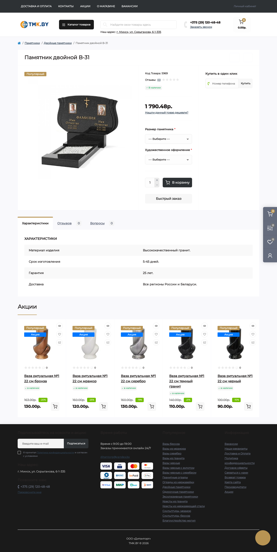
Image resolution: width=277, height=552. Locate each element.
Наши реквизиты (236, 448)
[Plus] (157, 180)
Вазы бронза (171, 443)
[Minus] (157, 185)
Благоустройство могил (179, 520)
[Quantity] (150, 182)
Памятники (32, 43)
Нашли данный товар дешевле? (166, 112)
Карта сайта (233, 482)
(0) (159, 79)
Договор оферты (236, 467)
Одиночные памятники (178, 491)
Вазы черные (171, 463)
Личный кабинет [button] (245, 6)
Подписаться (76, 443)
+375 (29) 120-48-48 (205, 22)
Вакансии (130, 6)
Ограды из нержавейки (178, 482)
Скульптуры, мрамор (176, 511)
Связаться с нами (236, 472)
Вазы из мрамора (174, 448)
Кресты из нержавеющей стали (183, 506)
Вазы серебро (171, 453)
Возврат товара (235, 477)
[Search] (105, 24)
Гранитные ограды (175, 477)
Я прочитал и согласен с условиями (55, 454)
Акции (85, 6)
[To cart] (55, 406)
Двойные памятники (58, 43)
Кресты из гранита (174, 501)
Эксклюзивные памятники (180, 496)
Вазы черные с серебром (179, 472)
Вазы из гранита (173, 458)
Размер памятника (160, 129)
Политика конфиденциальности (55, 452)
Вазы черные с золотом (178, 467)
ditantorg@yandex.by (115, 457)
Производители (235, 487)
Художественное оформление (168, 150)
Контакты (66, 6)
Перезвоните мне (29, 492)
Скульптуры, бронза (176, 515)
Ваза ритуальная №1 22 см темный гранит (186, 381)
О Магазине (106, 6)
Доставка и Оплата (36, 6)
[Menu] (76, 24)
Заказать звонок (201, 27)
